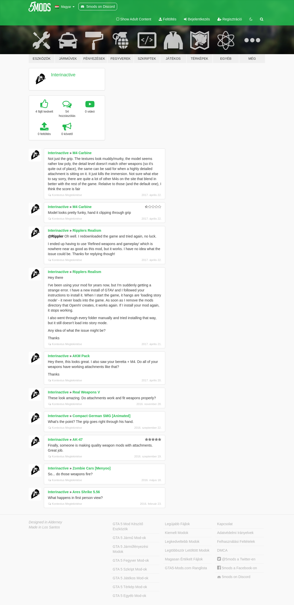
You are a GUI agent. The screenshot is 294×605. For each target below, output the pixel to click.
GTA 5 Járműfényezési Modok (130, 549)
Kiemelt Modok (176, 533)
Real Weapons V (86, 392)
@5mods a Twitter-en (236, 559)
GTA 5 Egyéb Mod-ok (129, 596)
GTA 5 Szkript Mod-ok (130, 569)
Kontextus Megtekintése (65, 194)
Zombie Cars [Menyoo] (92, 468)
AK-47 (78, 440)
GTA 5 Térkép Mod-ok (130, 587)
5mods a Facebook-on (237, 568)
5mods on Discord (233, 577)
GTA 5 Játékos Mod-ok (130, 578)
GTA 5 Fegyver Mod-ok (131, 560)
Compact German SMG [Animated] (101, 416)
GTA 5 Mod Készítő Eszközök (128, 526)
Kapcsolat (225, 524)
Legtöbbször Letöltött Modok (187, 550)
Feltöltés (167, 19)
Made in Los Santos (44, 527)
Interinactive (63, 74)
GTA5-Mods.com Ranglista (186, 568)
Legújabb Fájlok (177, 524)
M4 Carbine (82, 153)
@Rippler (55, 236)
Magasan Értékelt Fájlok (184, 559)
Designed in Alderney (45, 522)
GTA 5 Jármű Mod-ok (129, 538)
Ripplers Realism (87, 230)
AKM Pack (81, 356)
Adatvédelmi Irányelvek (235, 533)
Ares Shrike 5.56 (86, 492)
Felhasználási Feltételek (236, 542)
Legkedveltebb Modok (182, 542)
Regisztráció (229, 19)
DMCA (222, 550)
